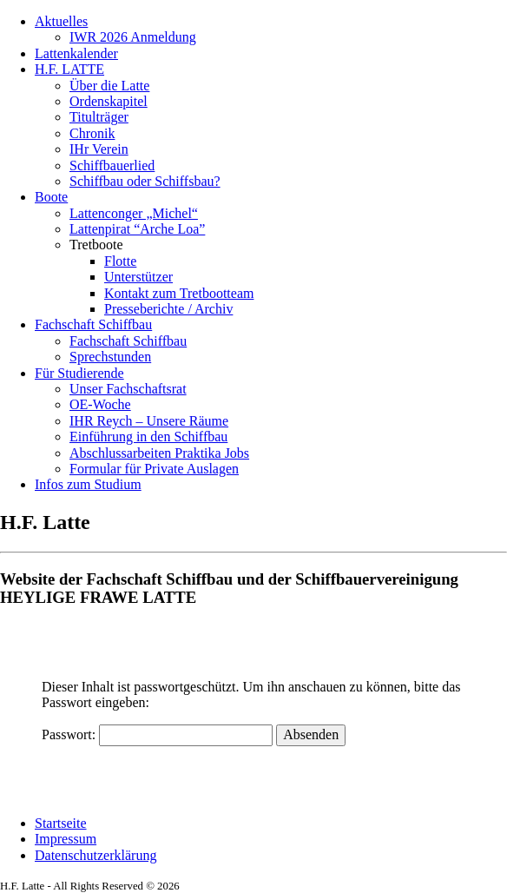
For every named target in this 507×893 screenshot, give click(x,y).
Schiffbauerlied (112, 165)
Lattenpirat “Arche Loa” (137, 229)
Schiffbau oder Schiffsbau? (145, 181)
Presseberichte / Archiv (168, 308)
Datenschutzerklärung (95, 855)
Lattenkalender (76, 53)
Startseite (61, 823)
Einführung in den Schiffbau (148, 436)
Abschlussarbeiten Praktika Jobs (159, 453)
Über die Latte (109, 85)
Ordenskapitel (108, 101)
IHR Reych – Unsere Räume (148, 420)
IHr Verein (98, 149)
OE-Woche (100, 404)
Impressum (65, 838)
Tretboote (96, 244)
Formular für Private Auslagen (154, 468)
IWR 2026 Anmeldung (132, 37)
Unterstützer (138, 276)
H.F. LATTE (69, 69)
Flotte (120, 261)
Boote (51, 196)
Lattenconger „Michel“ (133, 213)
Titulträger (98, 116)
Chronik (92, 133)
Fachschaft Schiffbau (93, 324)
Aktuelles (61, 21)
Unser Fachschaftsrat (128, 388)
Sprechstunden (110, 356)
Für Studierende (79, 373)
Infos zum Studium (88, 484)
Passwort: (157, 734)
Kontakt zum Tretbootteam (179, 293)
